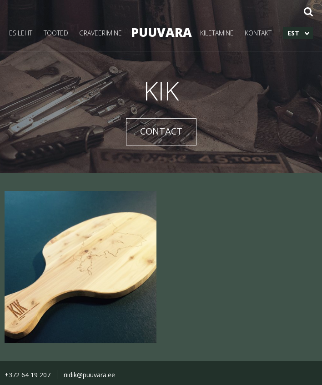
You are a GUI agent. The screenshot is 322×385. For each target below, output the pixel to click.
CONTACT (161, 131)
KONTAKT (258, 33)
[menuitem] (298, 33)
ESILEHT (20, 33)
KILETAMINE (217, 33)
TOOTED (56, 33)
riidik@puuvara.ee (89, 374)
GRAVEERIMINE (100, 33)
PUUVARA (161, 32)
